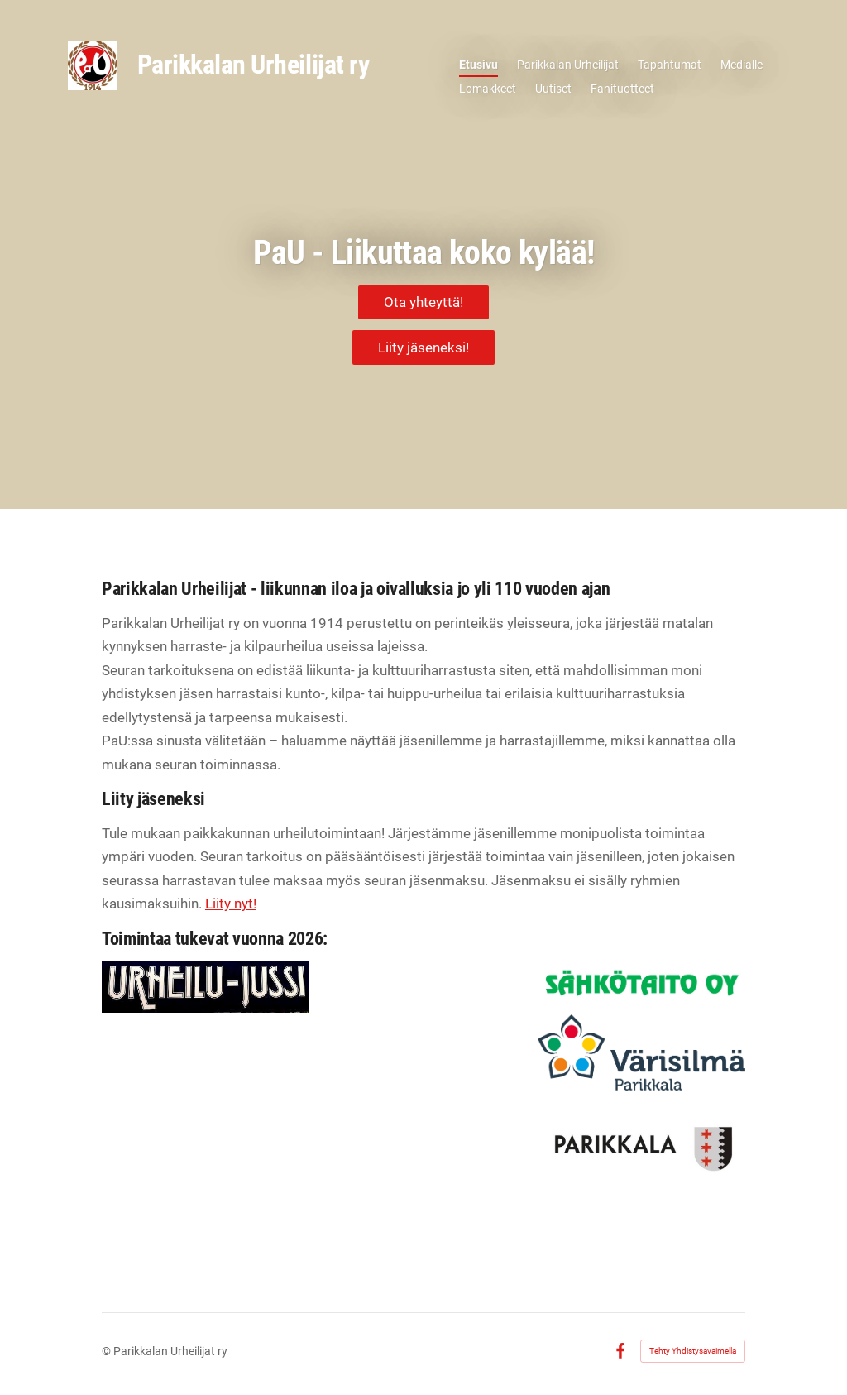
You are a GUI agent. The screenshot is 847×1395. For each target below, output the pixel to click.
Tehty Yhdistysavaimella (692, 1350)
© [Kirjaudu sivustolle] (107, 1351)
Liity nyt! (230, 903)
